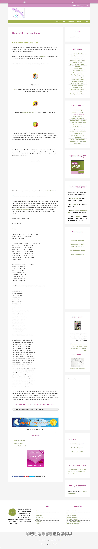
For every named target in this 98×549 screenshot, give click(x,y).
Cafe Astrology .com (22, 13)
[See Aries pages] (28, 536)
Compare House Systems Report (77, 122)
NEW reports (79, 216)
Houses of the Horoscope (77, 118)
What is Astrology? (77, 110)
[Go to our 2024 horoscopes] (35, 426)
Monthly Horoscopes (72, 517)
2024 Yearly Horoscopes (77, 240)
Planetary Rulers (77, 124)
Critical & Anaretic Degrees (78, 139)
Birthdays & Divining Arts (77, 77)
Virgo (77, 346)
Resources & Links (77, 91)
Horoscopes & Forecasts (77, 58)
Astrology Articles (77, 62)
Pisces (85, 350)
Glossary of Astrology (77, 112)
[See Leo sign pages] (43, 536)
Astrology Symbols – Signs (78, 129)
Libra (80, 346)
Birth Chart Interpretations (77, 56)
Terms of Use (39, 517)
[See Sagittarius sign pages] (58, 536)
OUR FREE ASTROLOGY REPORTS (77, 368)
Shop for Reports (71, 511)
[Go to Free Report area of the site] (77, 366)
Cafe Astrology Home (20, 440)
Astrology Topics (77, 87)
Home (37, 511)
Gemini (80, 344)
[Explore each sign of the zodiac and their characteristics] (77, 330)
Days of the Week (77, 137)
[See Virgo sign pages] (47, 536)
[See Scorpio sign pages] (54, 536)
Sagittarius (72, 348)
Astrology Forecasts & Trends (77, 60)
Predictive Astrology (77, 81)
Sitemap (38, 519)
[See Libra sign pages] (50, 536)
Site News (38, 521)
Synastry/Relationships (78, 79)
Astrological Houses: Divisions (78, 120)
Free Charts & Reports (72, 513)
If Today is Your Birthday (77, 451)
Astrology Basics (77, 133)
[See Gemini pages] (35, 536)
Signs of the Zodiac (78, 70)
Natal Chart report (51, 190)
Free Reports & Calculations (77, 94)
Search (37, 523)
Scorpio (85, 346)
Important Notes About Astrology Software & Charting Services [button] (28, 409)
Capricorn (78, 348)
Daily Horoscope (19, 443)
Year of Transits (74, 204)
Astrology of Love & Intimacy (77, 64)
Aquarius (84, 348)
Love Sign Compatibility (21, 445)
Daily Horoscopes (71, 515)
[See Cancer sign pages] (39, 536)
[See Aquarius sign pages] (66, 536)
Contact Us (39, 515)
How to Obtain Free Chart (77, 114)
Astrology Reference (77, 85)
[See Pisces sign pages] (70, 536)
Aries (71, 344)
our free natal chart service (28, 112)
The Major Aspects (77, 116)
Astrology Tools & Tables (77, 83)
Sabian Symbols (77, 126)
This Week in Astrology (73, 523)
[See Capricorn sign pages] (62, 536)
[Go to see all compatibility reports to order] (35, 467)
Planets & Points (77, 72)
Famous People (78, 68)
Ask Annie (77, 66)
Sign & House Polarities (77, 135)
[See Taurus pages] (32, 536)
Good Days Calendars (72, 519)
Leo (74, 346)
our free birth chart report (22, 209)
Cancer (84, 344)
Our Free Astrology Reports (77, 250)
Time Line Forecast (75, 198)
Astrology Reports (77, 53)
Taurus (75, 344)
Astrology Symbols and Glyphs (77, 131)
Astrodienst (42, 56)
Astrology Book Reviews (77, 89)
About (37, 513)
